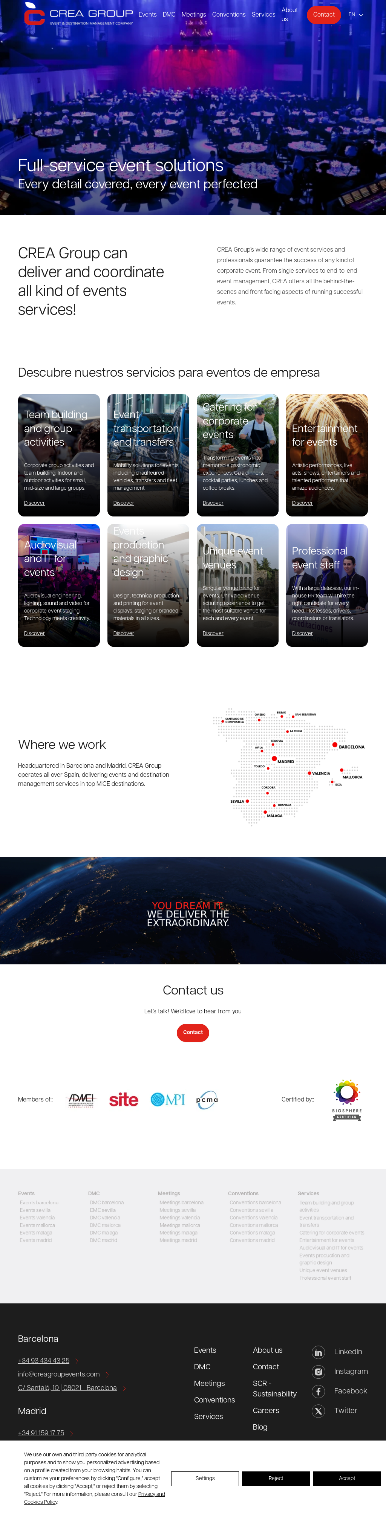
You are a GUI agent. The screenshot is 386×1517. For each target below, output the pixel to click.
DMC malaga (102, 1233)
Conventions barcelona (255, 1203)
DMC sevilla (101, 1210)
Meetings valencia (179, 1218)
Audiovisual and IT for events (331, 1248)
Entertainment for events (326, 1241)
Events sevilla (34, 1210)
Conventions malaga (252, 1233)
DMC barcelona (106, 1203)
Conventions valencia (253, 1218)
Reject (276, 1479)
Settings (205, 1479)
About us (268, 1351)
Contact (324, 15)
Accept (347, 1479)
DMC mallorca (104, 1225)
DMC (169, 15)
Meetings (194, 15)
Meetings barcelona (181, 1203)
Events (148, 15)
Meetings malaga (178, 1233)
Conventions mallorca (253, 1225)
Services (264, 15)
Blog (260, 1427)
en (352, 15)
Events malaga (35, 1233)
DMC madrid (102, 1241)
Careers (266, 1411)
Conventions (229, 15)
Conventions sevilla (251, 1210)
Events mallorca (36, 1225)
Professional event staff (325, 1278)
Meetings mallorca (179, 1225)
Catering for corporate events (332, 1233)
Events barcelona (38, 1203)
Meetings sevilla (177, 1210)
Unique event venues (323, 1271)
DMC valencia (104, 1218)
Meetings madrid (177, 1241)
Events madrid (35, 1241)
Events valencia (36, 1218)
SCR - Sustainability (275, 1389)
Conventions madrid (251, 1241)
